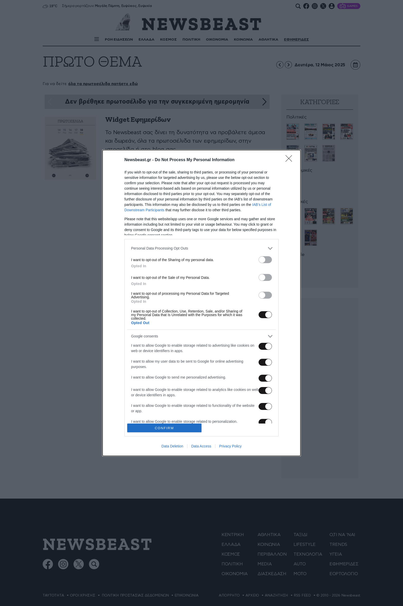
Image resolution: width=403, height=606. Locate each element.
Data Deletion (172, 446)
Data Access (201, 446)
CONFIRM (164, 428)
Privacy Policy (230, 446)
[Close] (290, 160)
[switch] (265, 259)
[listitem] (201, 248)
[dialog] (201, 303)
